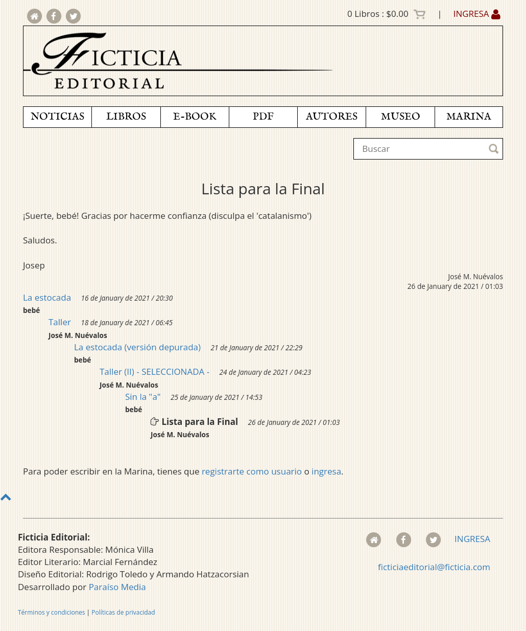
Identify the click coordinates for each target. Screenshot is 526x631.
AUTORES (331, 116)
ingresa (326, 471)
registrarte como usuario (252, 471)
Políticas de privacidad (123, 612)
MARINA (468, 116)
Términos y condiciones (51, 612)
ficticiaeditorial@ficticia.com (434, 567)
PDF (263, 116)
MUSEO (400, 116)
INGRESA (476, 13)
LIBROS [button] (126, 116)
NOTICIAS (57, 116)
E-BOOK (194, 116)
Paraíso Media (117, 587)
